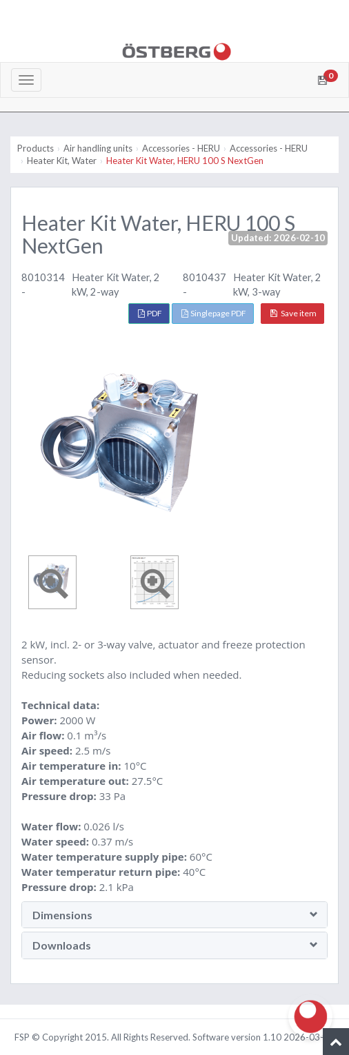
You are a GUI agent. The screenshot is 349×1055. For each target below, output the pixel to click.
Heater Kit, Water (62, 160)
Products (35, 148)
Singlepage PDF (213, 313)
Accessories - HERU (181, 148)
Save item (293, 313)
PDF (150, 313)
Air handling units (97, 148)
